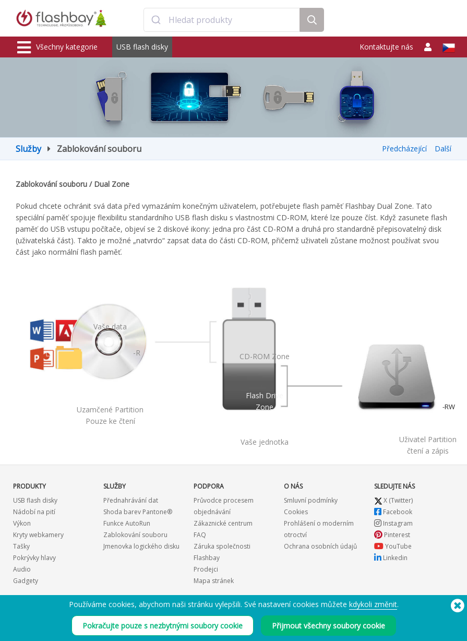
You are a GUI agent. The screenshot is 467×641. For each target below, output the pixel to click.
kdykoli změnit (373, 604)
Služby (28, 149)
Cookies (296, 511)
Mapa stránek (214, 580)
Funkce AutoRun (126, 523)
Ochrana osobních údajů (320, 546)
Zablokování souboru (135, 534)
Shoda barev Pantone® (137, 511)
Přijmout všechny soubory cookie (328, 626)
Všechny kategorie (57, 47)
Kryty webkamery (38, 534)
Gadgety (25, 580)
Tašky (21, 546)
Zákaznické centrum (223, 523)
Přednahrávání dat (130, 500)
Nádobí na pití (34, 511)
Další (443, 148)
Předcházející (404, 148)
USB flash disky (142, 47)
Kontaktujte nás (386, 47)
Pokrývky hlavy (34, 557)
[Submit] (156, 19)
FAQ (200, 534)
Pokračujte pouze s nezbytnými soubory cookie (162, 626)
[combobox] (221, 20)
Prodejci (206, 569)
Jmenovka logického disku (141, 546)
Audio (22, 569)
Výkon (22, 523)
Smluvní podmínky (311, 500)
